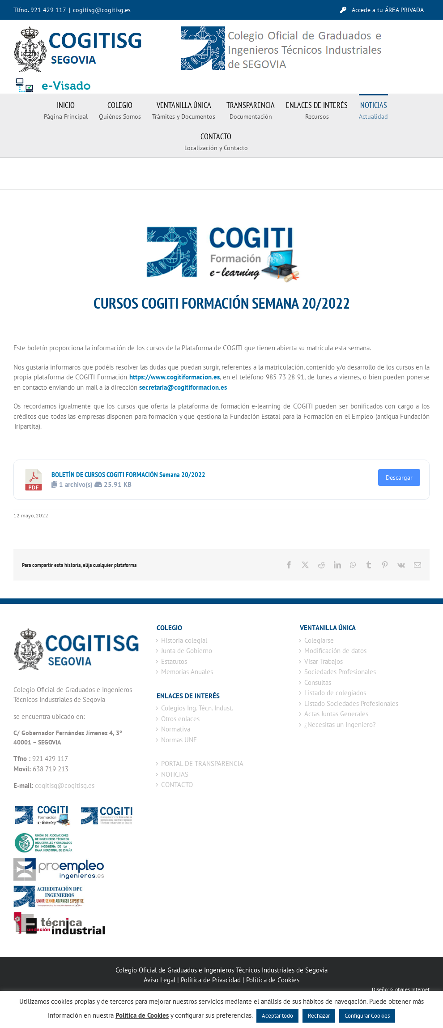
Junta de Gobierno (186, 650)
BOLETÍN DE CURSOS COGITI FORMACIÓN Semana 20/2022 (128, 474)
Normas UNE (179, 740)
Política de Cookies (272, 980)
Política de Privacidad (211, 980)
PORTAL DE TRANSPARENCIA (202, 763)
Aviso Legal (159, 980)
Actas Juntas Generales (336, 714)
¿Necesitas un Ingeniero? (340, 724)
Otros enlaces (180, 718)
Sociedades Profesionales (340, 671)
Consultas (317, 682)
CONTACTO (177, 784)
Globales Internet (410, 989)
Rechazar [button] (319, 1015)
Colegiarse (319, 640)
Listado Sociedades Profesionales (351, 703)
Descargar (399, 477)
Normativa (175, 729)
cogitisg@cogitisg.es (102, 10)
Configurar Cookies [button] (367, 1015)
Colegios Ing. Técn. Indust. (197, 708)
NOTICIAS (174, 774)
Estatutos (174, 661)
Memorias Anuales (187, 671)
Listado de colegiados (335, 692)
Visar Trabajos (323, 661)
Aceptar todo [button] (277, 1015)
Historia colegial (184, 640)
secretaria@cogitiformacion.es (183, 387)
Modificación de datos (335, 650)
